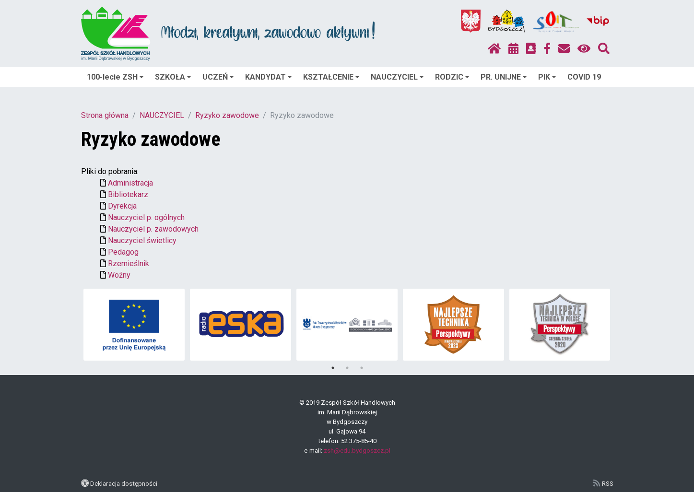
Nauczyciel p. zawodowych (153, 229)
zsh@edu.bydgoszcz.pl (357, 450)
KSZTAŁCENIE (331, 77)
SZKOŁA (173, 77)
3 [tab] (361, 368)
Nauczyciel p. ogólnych (146, 217)
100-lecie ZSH (115, 77)
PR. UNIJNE (504, 77)
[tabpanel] (134, 325)
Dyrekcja (122, 206)
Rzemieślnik (128, 263)
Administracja (130, 182)
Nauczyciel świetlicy (142, 240)
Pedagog (123, 252)
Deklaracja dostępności (123, 483)
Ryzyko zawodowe (227, 115)
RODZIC (452, 77)
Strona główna (105, 115)
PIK (547, 77)
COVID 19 (584, 77)
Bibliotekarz (128, 194)
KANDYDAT (268, 77)
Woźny (119, 275)
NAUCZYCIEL (397, 77)
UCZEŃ (218, 77)
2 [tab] (347, 368)
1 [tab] (333, 368)
